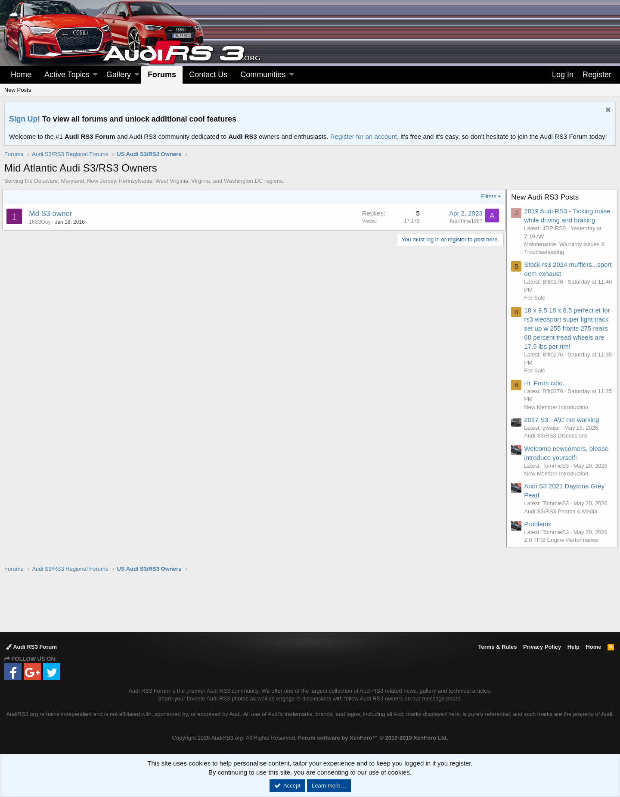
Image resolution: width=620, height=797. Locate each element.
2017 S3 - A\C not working (563, 428)
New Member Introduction (558, 416)
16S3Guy (41, 222)
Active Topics (67, 74)
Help (573, 647)
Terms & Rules (497, 647)
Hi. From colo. (546, 392)
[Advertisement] (310, 601)
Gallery (118, 74)
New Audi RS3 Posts (546, 197)
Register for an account (363, 136)
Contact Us (208, 74)
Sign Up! (24, 119)
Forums (162, 74)
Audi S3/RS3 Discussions (557, 444)
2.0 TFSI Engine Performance (563, 549)
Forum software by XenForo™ (373, 737)
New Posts (17, 90)
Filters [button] (487, 196)
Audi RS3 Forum (31, 647)
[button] (95, 75)
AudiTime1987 (464, 221)
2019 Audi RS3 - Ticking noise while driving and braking (560, 220)
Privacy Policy (542, 647)
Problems (539, 533)
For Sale (536, 306)
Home (21, 74)
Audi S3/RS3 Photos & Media (562, 520)
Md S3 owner (52, 213)
